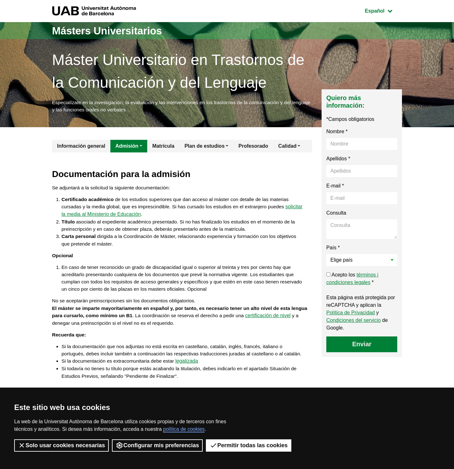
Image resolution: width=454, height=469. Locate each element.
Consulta (336, 214)
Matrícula (163, 147)
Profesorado (253, 147)
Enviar (361, 344)
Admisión (126, 147)
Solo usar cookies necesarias (61, 445)
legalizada (190, 376)
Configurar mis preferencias (157, 445)
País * (333, 248)
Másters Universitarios (113, 30)
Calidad (287, 147)
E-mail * (335, 186)
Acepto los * (352, 279)
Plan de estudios (204, 147)
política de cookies (184, 429)
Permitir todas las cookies (249, 445)
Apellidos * (338, 159)
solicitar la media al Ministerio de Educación (110, 216)
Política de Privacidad (350, 313)
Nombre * (337, 132)
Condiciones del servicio (353, 321)
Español (383, 10)
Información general (81, 147)
